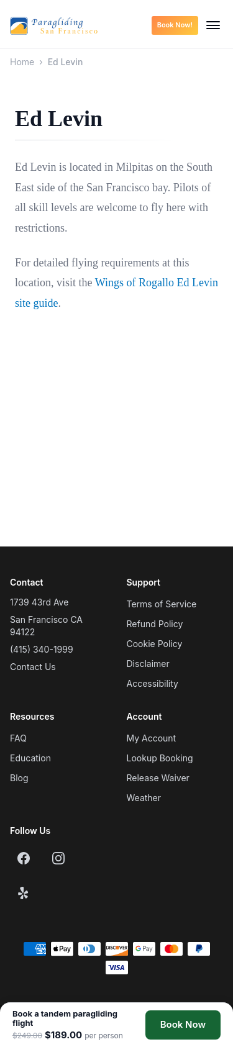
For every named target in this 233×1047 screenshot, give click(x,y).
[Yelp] (23, 893)
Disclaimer (148, 663)
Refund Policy (155, 624)
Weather (144, 797)
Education (30, 758)
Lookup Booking (160, 758)
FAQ (18, 738)
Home (22, 62)
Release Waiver (158, 778)
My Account (151, 738)
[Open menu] (213, 25)
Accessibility (152, 683)
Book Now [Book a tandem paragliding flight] (183, 1024)
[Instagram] (58, 858)
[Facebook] (23, 858)
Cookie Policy (155, 643)
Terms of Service (162, 604)
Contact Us (33, 666)
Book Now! (175, 24)
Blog (19, 778)
